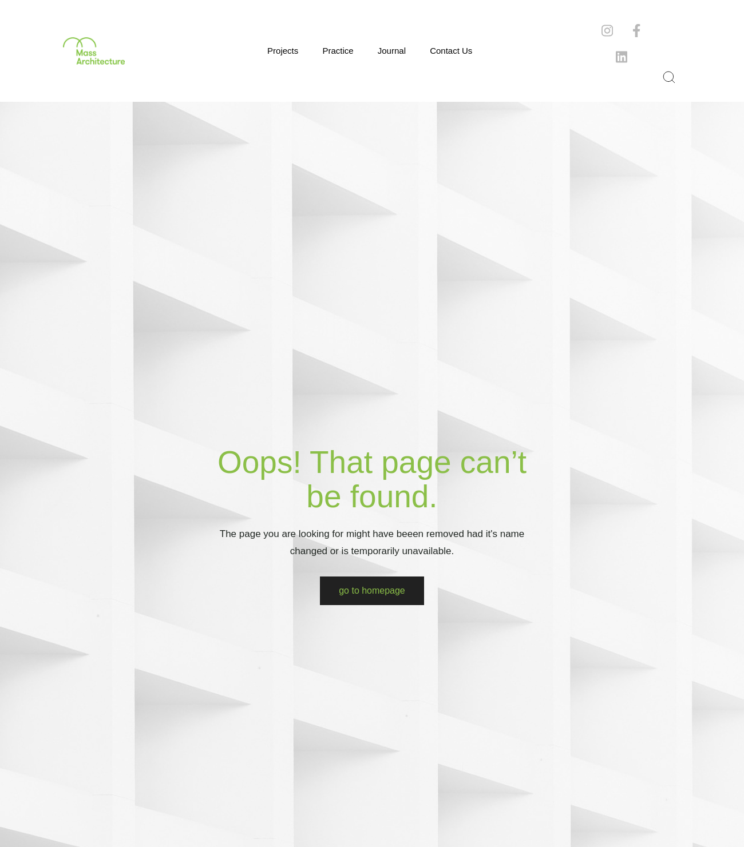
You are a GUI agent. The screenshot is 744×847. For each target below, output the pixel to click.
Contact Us (451, 50)
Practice (337, 50)
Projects (282, 50)
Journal (392, 50)
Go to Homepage (372, 590)
